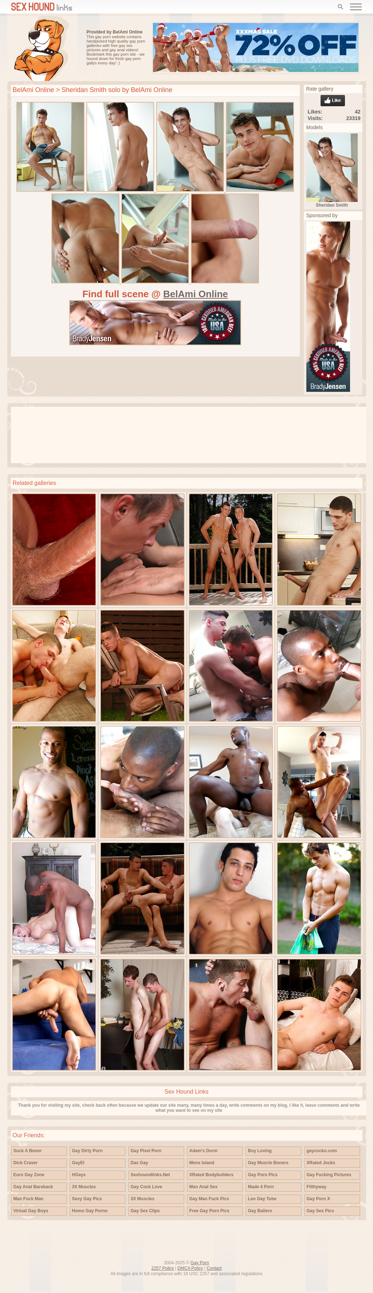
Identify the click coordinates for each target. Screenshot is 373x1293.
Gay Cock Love (146, 1186)
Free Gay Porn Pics (209, 1210)
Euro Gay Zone (28, 1174)
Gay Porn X (318, 1198)
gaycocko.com (322, 1150)
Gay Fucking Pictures (329, 1174)
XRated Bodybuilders (211, 1174)
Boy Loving (260, 1150)
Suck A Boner (27, 1150)
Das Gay (139, 1162)
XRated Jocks (321, 1162)
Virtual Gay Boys (30, 1210)
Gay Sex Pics (320, 1210)
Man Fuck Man (28, 1198)
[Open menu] (356, 7)
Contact (214, 1268)
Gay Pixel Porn (146, 1150)
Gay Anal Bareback (33, 1186)
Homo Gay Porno (90, 1210)
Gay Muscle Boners (268, 1162)
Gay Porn (200, 1262)
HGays (79, 1174)
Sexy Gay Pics (87, 1198)
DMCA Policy (190, 1268)
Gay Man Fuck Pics (209, 1198)
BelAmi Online (33, 90)
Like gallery (333, 100)
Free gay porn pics (41, 48)
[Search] (340, 6)
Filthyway (317, 1186)
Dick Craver (25, 1162)
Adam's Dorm (203, 1150)
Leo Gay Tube (262, 1198)
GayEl (78, 1162)
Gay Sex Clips (145, 1210)
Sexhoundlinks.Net (150, 1174)
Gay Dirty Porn (87, 1150)
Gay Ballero (260, 1210)
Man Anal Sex (203, 1186)
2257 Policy (162, 1268)
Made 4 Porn (261, 1186)
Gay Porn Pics (263, 1174)
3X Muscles (84, 1186)
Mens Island (202, 1162)
